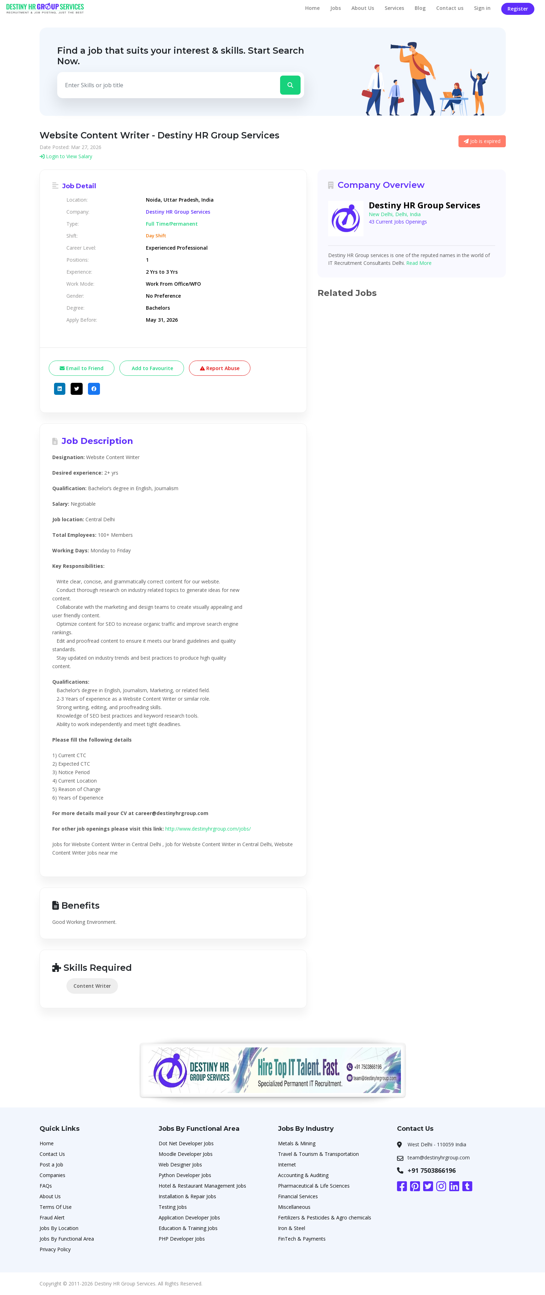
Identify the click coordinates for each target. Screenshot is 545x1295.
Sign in (482, 8)
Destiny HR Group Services (178, 211)
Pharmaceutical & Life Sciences (314, 1185)
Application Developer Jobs (189, 1217)
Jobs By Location (59, 1228)
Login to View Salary (66, 156)
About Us (362, 8)
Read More (419, 263)
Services (394, 8)
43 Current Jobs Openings (398, 221)
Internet (287, 1164)
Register (518, 8)
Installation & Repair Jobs (187, 1196)
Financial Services (298, 1196)
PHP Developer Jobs (182, 1238)
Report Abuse (219, 368)
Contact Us (52, 1154)
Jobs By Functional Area (67, 1238)
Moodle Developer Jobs (186, 1154)
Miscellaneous (294, 1207)
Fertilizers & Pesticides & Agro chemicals (324, 1217)
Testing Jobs (173, 1207)
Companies (52, 1175)
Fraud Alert (52, 1217)
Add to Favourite (151, 368)
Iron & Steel (291, 1228)
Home (312, 8)
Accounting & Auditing (303, 1175)
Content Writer (92, 985)
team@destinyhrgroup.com (439, 1157)
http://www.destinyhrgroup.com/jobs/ (208, 828)
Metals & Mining (296, 1143)
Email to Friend (81, 368)
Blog (420, 8)
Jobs (335, 8)
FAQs (46, 1185)
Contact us (449, 8)
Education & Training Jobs (188, 1228)
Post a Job (51, 1164)
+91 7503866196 (432, 1170)
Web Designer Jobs (180, 1164)
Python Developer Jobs (185, 1175)
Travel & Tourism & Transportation (318, 1154)
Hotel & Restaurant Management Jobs (202, 1185)
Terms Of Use (56, 1207)
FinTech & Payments (302, 1238)
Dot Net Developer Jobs (186, 1143)
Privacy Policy (55, 1249)
